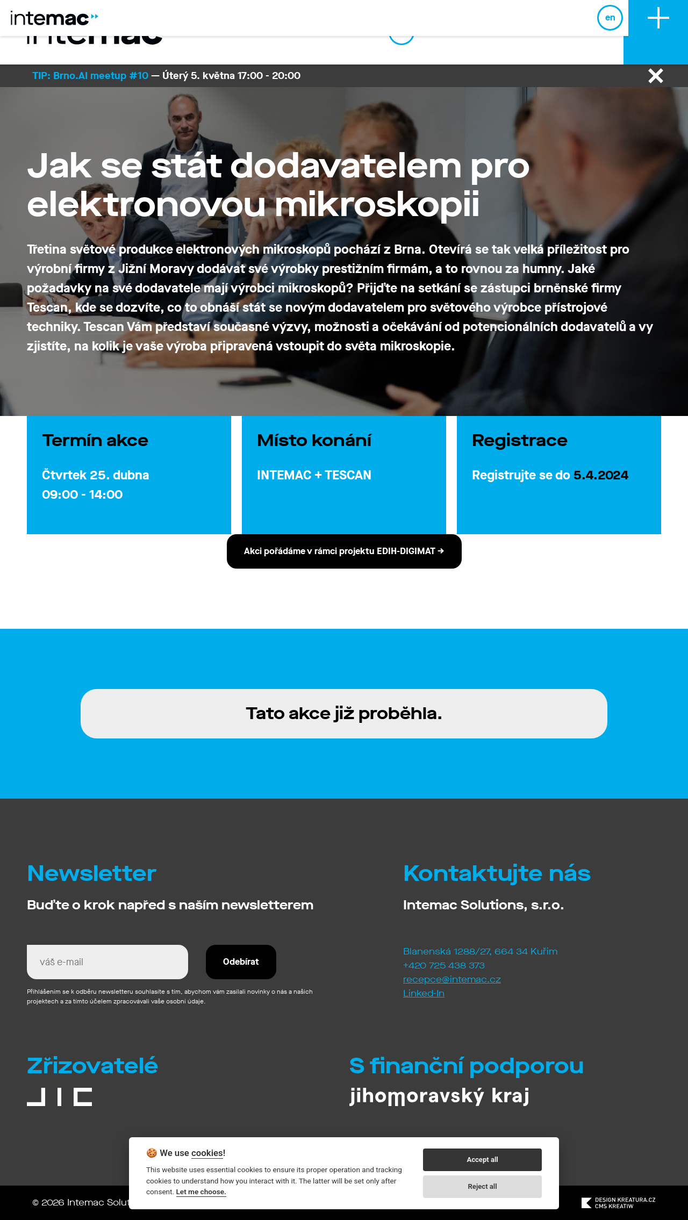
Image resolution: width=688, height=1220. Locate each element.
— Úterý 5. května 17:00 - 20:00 (166, 75)
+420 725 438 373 (444, 965)
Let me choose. (201, 1191)
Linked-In (424, 993)
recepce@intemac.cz (452, 979)
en (605, 32)
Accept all (482, 1160)
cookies (207, 1152)
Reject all (482, 1186)
